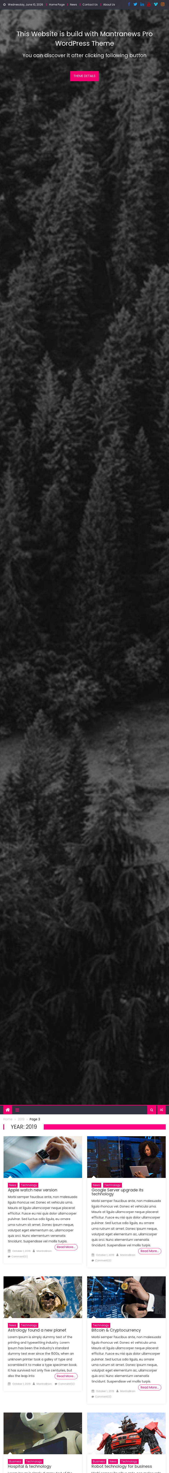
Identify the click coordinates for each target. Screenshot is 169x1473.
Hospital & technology (29, 1466)
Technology (29, 1185)
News (73, 4)
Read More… (66, 1247)
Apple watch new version (32, 1190)
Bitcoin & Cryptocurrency (116, 1330)
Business (15, 1461)
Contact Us (90, 4)
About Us (109, 4)
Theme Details (84, 76)
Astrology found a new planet (37, 1330)
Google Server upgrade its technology (117, 1192)
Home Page (56, 4)
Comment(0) (19, 1256)
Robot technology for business (122, 1466)
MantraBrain (44, 1251)
